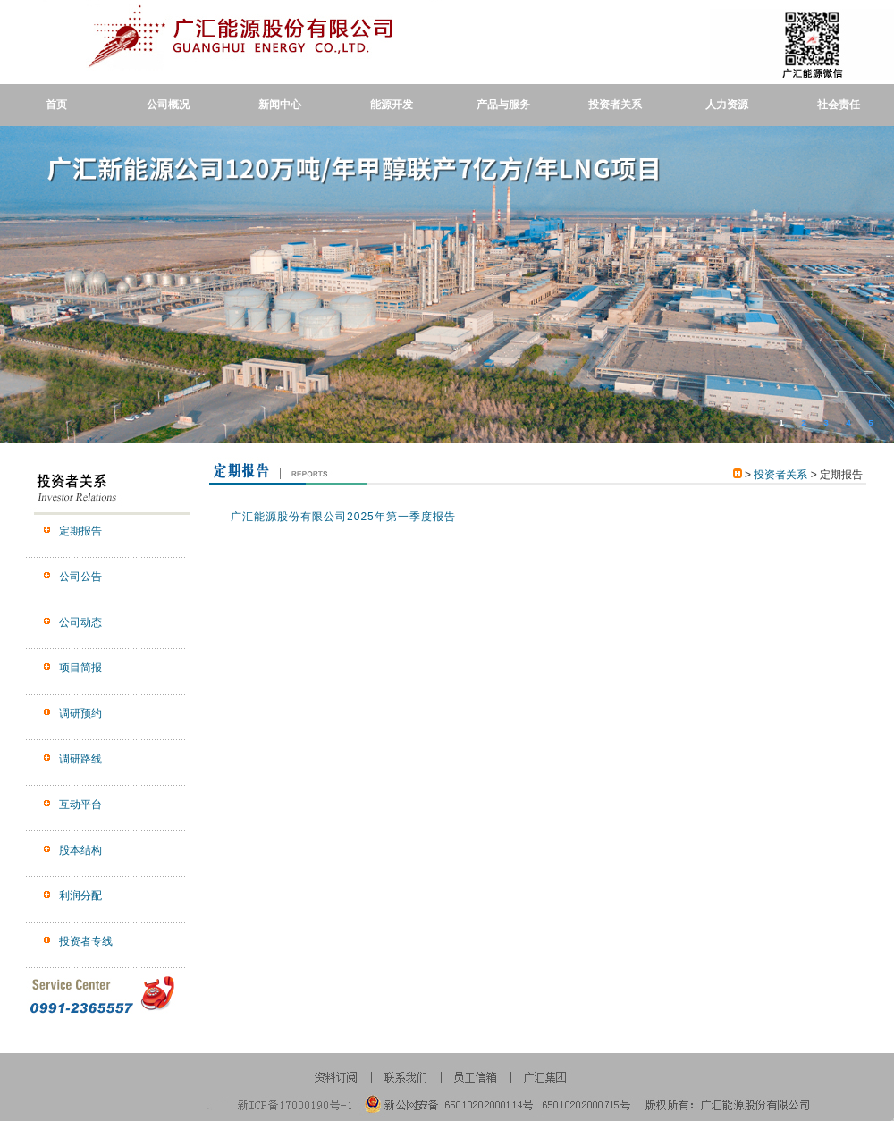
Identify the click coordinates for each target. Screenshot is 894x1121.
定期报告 (80, 531)
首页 (56, 104)
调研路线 (80, 759)
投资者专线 (86, 941)
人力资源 (726, 104)
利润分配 (80, 895)
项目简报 (80, 668)
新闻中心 (279, 104)
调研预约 (80, 713)
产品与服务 (503, 104)
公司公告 (80, 576)
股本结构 (80, 850)
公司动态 (80, 622)
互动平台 (80, 804)
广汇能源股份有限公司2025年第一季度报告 (343, 516)
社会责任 (838, 104)
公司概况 (168, 104)
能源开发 (391, 104)
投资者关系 (615, 104)
